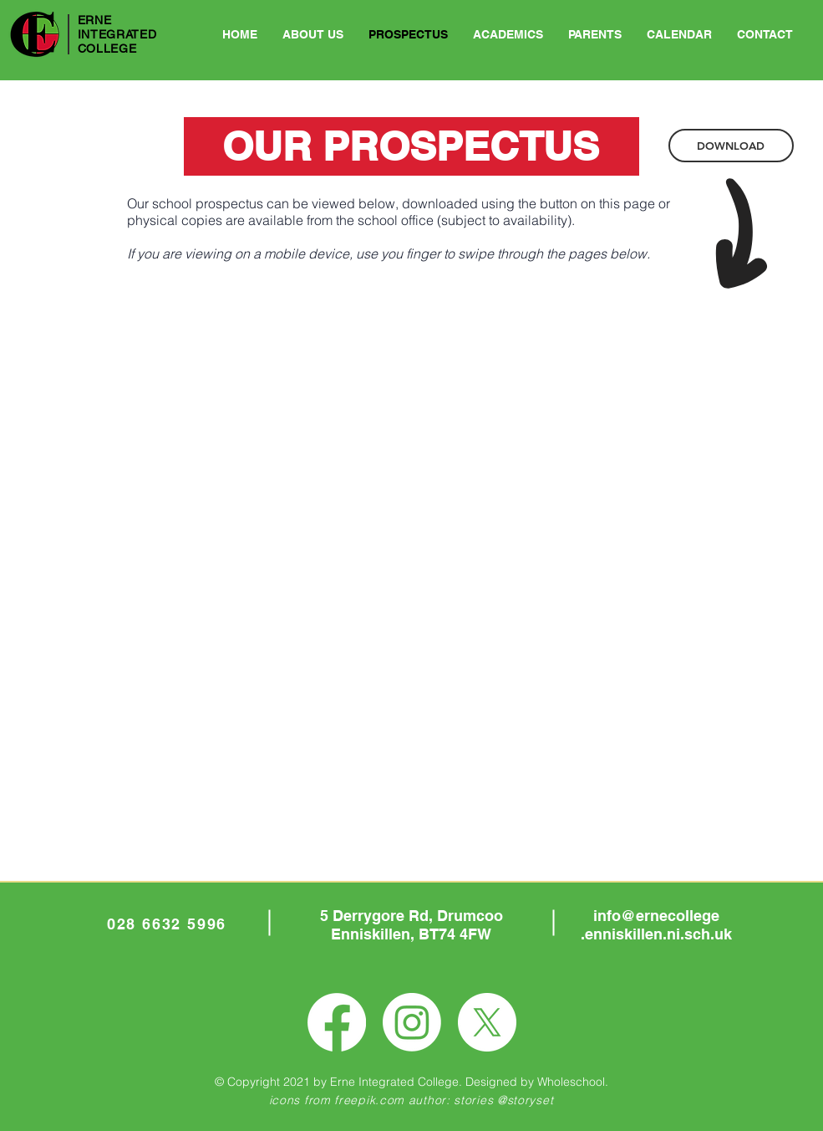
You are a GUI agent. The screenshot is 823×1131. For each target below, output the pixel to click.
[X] (487, 1022)
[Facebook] (336, 1022)
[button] (508, 34)
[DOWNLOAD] (731, 145)
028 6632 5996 (166, 924)
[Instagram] (412, 1022)
